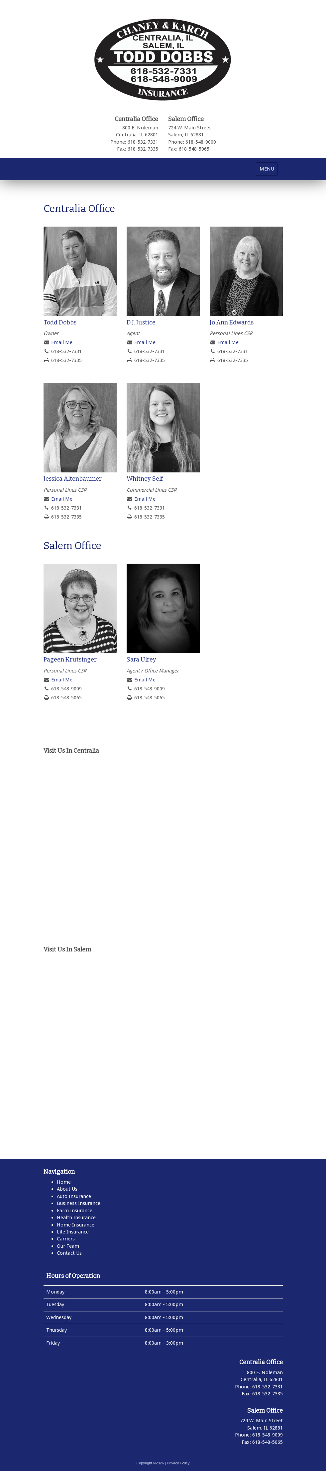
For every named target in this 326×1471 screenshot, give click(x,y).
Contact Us (69, 1253)
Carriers (66, 1239)
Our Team (68, 1246)
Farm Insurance (74, 1211)
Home (64, 1182)
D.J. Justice (141, 322)
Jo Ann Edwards (232, 322)
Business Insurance (78, 1203)
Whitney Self (145, 478)
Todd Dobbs (60, 322)
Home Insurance (75, 1225)
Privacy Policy (178, 1463)
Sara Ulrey (141, 659)
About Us (67, 1189)
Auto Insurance (74, 1196)
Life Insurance (73, 1232)
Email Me (61, 342)
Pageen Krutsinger (70, 659)
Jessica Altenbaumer (73, 478)
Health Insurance (76, 1218)
